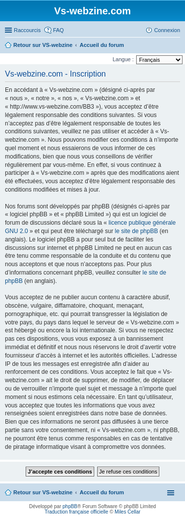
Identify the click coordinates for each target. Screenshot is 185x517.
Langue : (123, 59)
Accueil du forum (101, 492)
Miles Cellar (127, 512)
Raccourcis (27, 30)
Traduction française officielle (76, 512)
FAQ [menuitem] (58, 30)
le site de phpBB (136, 231)
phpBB (70, 506)
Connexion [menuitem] (167, 30)
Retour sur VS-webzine (43, 492)
